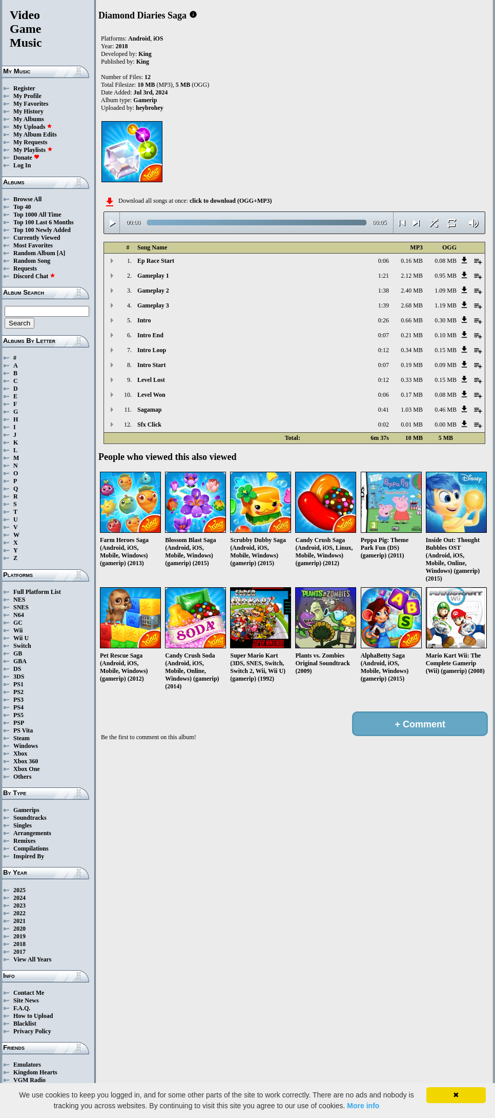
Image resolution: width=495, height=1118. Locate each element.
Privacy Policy (32, 1031)
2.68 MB (412, 305)
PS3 (18, 699)
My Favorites (30, 103)
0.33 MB (412, 379)
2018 (19, 944)
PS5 (18, 715)
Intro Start (151, 365)
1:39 (383, 305)
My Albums (28, 119)
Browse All (27, 199)
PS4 (18, 707)
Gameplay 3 (153, 305)
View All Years (32, 959)
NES (19, 599)
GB (17, 653)
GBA (20, 661)
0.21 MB (412, 335)
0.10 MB (446, 335)
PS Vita (23, 730)
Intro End (150, 335)
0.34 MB (412, 350)
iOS (158, 38)
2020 (19, 928)
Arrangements (32, 833)
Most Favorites (33, 245)
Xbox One (26, 769)
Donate (26, 157)
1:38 (383, 290)
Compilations (31, 848)
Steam (21, 738)
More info (363, 1106)
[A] (61, 253)
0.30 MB (446, 320)
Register (24, 88)
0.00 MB (446, 424)
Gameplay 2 (153, 290)
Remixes (24, 840)
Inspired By (28, 856)
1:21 (383, 275)
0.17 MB (412, 394)
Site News (26, 1000)
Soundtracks (30, 817)
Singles (22, 825)
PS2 (18, 692)
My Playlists (33, 149)
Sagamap (149, 409)
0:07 (383, 335)
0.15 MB (446, 350)
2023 (19, 905)
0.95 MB (446, 275)
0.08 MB (446, 260)
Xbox (20, 753)
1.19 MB (446, 305)
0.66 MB (412, 320)
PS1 (18, 684)
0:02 (383, 424)
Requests (25, 268)
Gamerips (26, 810)
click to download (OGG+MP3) (231, 200)
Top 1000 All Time (37, 214)
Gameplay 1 (153, 275)
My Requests (30, 142)
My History (28, 111)
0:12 (383, 350)
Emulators (27, 1064)
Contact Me (28, 992)
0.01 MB (412, 424)
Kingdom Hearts (35, 1072)
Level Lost (151, 379)
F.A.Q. (21, 1008)
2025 (19, 890)
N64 (18, 615)
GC (18, 622)
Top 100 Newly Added (42, 230)
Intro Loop (151, 350)
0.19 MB (412, 365)
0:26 (383, 320)
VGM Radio (29, 1080)
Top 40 (22, 206)
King (144, 53)
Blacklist (24, 1023)
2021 (19, 920)
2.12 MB (412, 275)
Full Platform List (37, 591)
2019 (19, 936)
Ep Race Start (155, 260)
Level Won (151, 394)
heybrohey (149, 107)
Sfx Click (149, 424)
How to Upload (33, 1015)
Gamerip (145, 100)
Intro (144, 320)
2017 (19, 951)
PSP (18, 722)
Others (22, 776)
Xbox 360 (25, 761)
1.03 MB (412, 409)
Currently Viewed (36, 237)
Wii (18, 630)
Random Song (31, 260)
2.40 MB (412, 290)
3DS (18, 676)
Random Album (34, 253)
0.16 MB (412, 260)
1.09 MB (446, 290)
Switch (22, 645)
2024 (19, 897)
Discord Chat (34, 276)
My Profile (27, 96)
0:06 (383, 260)
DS (17, 668)
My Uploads (32, 126)
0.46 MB (446, 409)
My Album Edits (35, 134)
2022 (19, 913)
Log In (22, 165)
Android (139, 38)
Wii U (21, 638)
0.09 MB (446, 365)
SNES (21, 607)
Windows (25, 745)
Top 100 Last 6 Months (43, 222)
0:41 (383, 409)
